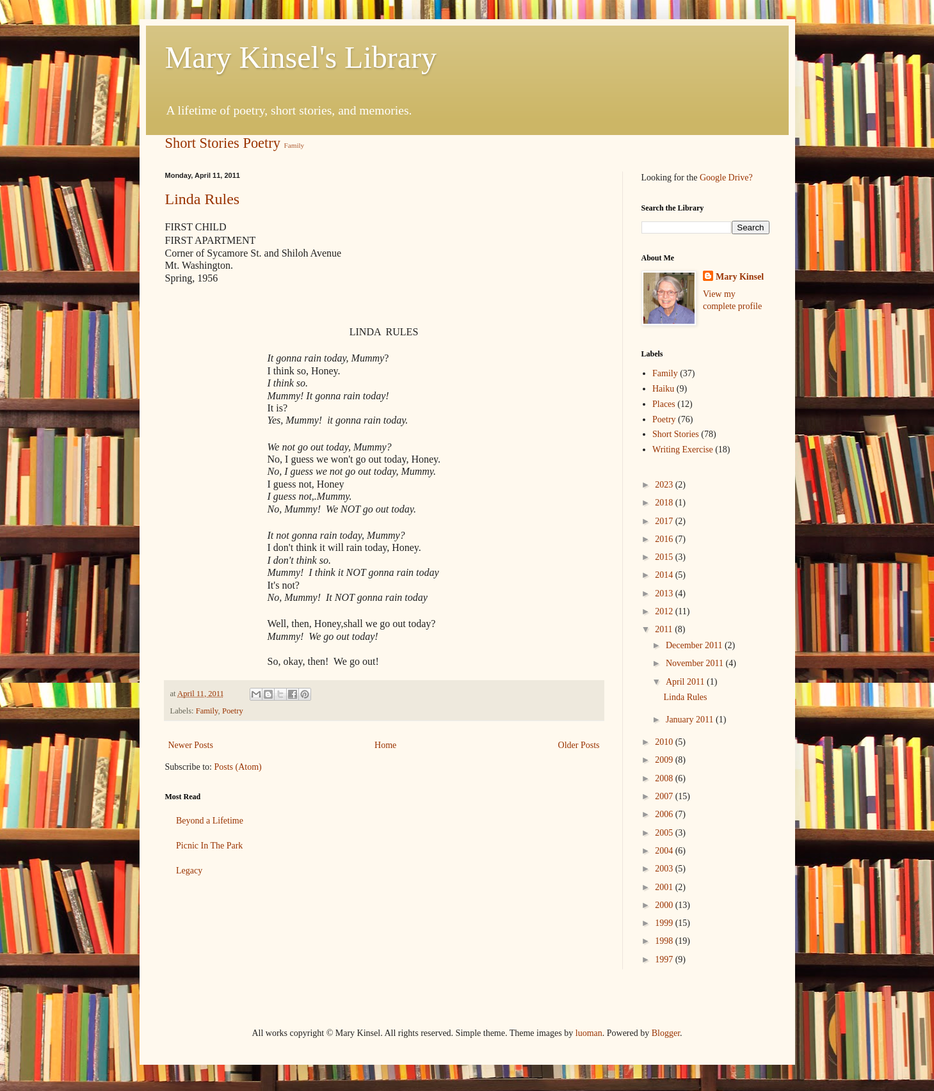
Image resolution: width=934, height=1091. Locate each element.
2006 (665, 814)
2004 (665, 851)
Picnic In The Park (209, 845)
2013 (665, 593)
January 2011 (691, 719)
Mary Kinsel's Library (301, 57)
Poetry (261, 143)
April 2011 (686, 682)
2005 (665, 833)
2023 (665, 485)
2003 (665, 868)
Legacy (189, 870)
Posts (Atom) (238, 767)
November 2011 (696, 663)
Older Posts (579, 745)
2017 (665, 521)
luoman (589, 1033)
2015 (665, 557)
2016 (665, 539)
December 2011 (695, 645)
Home (385, 745)
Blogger (666, 1033)
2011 (665, 629)
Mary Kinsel (740, 277)
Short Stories (202, 143)
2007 (665, 796)
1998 (665, 941)
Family (294, 145)
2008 (665, 778)
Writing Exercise (682, 449)
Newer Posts (190, 745)
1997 (665, 959)
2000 (665, 905)
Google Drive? (726, 177)
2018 (665, 502)
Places (663, 404)
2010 (665, 742)
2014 (665, 575)
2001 (665, 887)
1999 (665, 923)
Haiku (663, 389)
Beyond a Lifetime (209, 820)
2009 (665, 760)
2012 (665, 611)
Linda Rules (202, 199)
